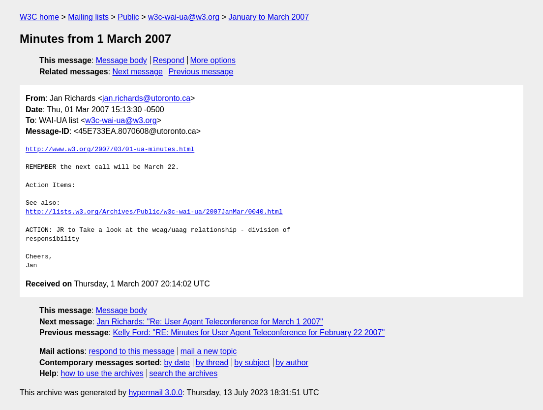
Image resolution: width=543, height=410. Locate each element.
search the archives (184, 373)
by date (176, 362)
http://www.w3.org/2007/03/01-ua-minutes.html (110, 149)
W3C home (39, 17)
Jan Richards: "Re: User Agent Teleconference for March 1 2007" (210, 321)
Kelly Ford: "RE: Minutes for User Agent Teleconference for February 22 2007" (249, 332)
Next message (138, 71)
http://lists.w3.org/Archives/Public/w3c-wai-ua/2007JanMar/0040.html (154, 212)
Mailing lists (88, 17)
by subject (252, 362)
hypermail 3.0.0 (155, 392)
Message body (121, 60)
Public (128, 17)
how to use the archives (102, 373)
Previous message (201, 71)
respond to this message (131, 351)
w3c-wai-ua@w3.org (183, 17)
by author (291, 362)
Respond (168, 60)
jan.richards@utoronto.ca (146, 98)
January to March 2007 (268, 17)
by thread (212, 362)
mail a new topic (209, 351)
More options (213, 60)
